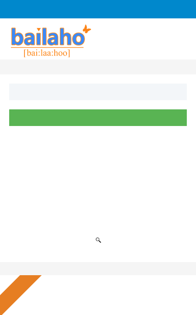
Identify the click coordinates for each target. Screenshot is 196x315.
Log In (63, 9)
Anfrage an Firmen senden (120, 9)
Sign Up (28, 9)
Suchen (98, 117)
